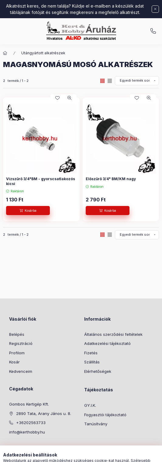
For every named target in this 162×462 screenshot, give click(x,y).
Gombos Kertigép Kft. (29, 404)
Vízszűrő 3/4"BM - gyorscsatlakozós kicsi (40, 181)
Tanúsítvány (95, 423)
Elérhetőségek (97, 371)
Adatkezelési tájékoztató (107, 343)
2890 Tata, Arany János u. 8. (43, 413)
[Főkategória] (5, 53)
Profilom (17, 352)
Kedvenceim (20, 371)
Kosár (14, 361)
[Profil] (87, 454)
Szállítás (92, 361)
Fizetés (91, 352)
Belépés (16, 334)
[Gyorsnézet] (70, 98)
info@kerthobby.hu (153, 31)
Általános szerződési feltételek (113, 334)
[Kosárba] (28, 210)
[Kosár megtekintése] (106, 454)
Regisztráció (21, 343)
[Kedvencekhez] (57, 98)
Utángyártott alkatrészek (43, 53)
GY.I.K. (90, 405)
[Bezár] (155, 9)
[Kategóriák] (56, 454)
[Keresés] (71, 454)
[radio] (110, 81)
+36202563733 (31, 422)
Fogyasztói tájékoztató (105, 414)
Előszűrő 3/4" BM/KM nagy (111, 179)
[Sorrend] (137, 80)
